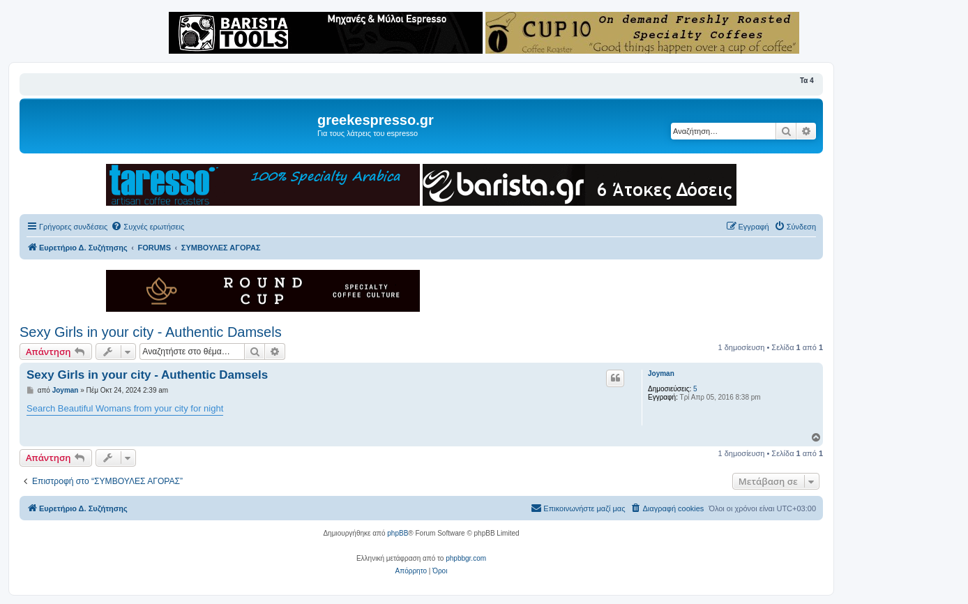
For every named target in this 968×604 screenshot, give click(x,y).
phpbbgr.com (466, 558)
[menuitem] (147, 226)
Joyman (661, 373)
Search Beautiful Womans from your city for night (125, 408)
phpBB (397, 533)
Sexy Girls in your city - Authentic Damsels (151, 332)
